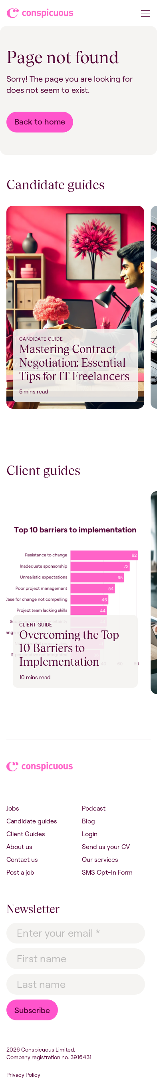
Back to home (39, 121)
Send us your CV (106, 847)
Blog (88, 821)
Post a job (20, 872)
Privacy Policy (23, 1074)
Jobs (12, 808)
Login (89, 834)
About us (19, 847)
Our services (100, 859)
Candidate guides (31, 821)
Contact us (22, 859)
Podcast (93, 808)
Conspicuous (40, 14)
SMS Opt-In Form (107, 872)
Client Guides (25, 834)
